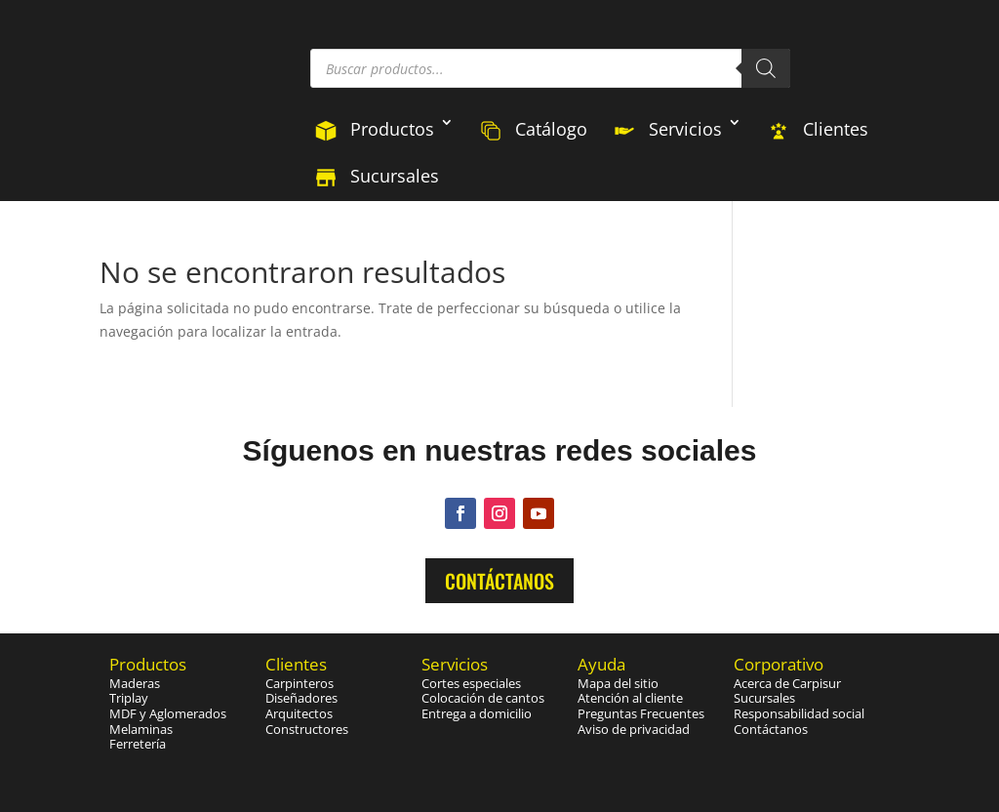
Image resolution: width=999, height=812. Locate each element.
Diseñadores (301, 698)
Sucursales (764, 698)
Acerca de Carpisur (787, 683)
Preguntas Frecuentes (641, 713)
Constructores (306, 729)
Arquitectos (299, 713)
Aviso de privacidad (634, 729)
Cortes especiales (471, 683)
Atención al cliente (630, 698)
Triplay (128, 698)
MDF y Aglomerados (167, 713)
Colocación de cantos (482, 698)
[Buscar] (765, 68)
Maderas (134, 683)
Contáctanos (499, 580)
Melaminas (141, 729)
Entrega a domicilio (476, 713)
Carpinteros (299, 683)
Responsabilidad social (799, 713)
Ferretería (137, 743)
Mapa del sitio (618, 683)
